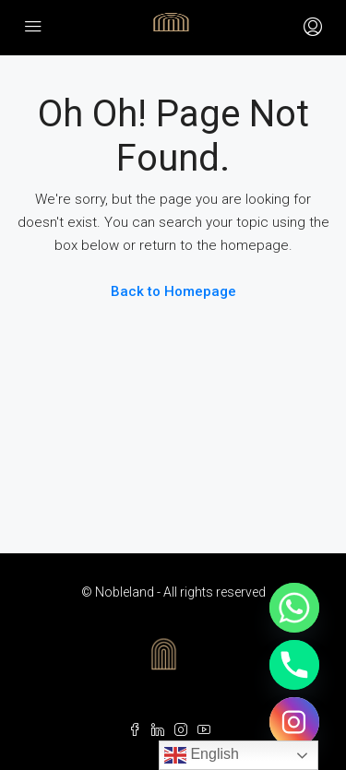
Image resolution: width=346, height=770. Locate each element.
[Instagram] (294, 722)
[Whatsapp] (294, 608)
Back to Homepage (173, 291)
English (201, 755)
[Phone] (294, 665)
